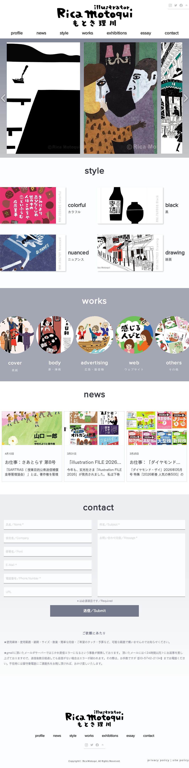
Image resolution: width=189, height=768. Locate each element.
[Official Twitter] (175, 5)
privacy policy (158, 760)
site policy (181, 760)
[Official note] (186, 5)
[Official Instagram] (170, 5)
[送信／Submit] (94, 611)
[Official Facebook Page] (181, 5)
